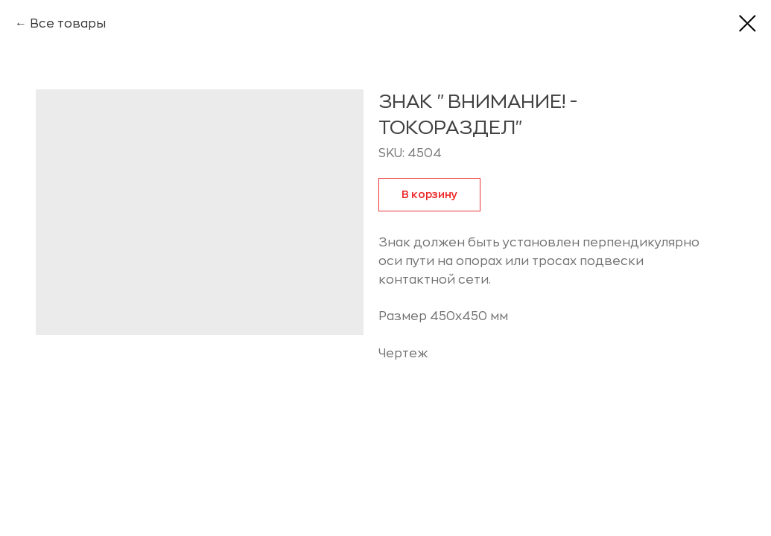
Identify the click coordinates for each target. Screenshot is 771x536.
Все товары (68, 24)
